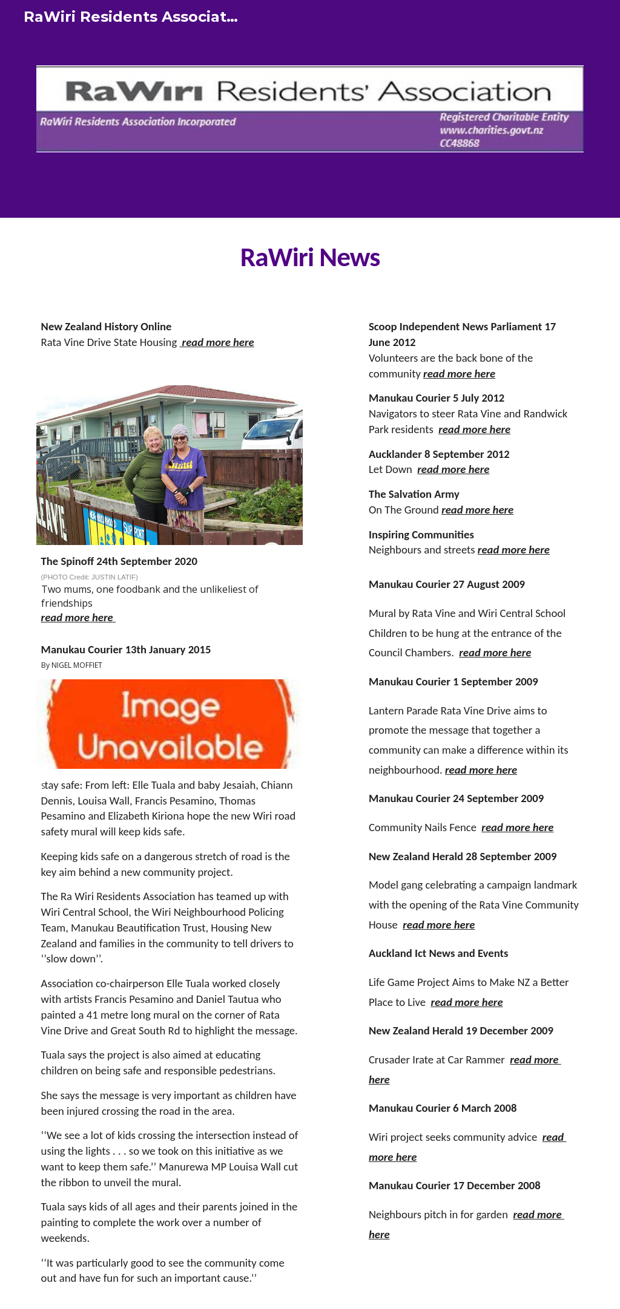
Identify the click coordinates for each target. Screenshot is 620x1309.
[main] (310, 256)
